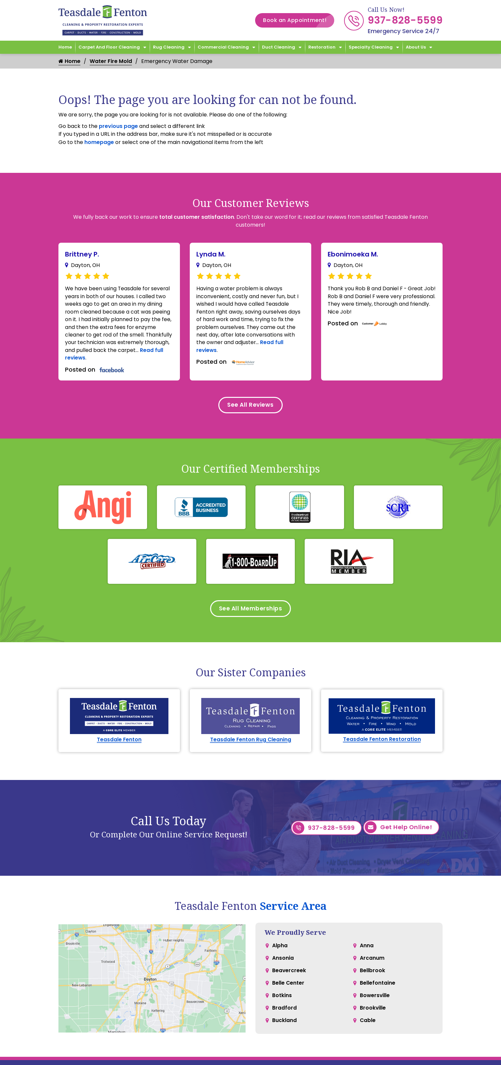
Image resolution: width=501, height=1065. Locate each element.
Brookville (373, 1016)
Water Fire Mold (111, 61)
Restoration (322, 47)
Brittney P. (82, 254)
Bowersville (375, 1003)
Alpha (280, 950)
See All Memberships (250, 612)
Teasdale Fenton (119, 744)
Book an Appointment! (298, 20)
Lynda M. (211, 254)
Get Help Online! (398, 833)
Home (65, 47)
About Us (416, 47)
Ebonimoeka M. (353, 254)
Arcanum (372, 964)
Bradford (284, 1016)
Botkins (282, 1003)
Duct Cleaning (278, 47)
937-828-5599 (405, 20)
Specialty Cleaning (371, 47)
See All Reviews (250, 408)
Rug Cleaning (169, 47)
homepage (99, 142)
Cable (368, 1029)
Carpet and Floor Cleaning (109, 47)
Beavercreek (289, 977)
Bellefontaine (377, 990)
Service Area (293, 911)
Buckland (284, 1029)
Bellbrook (372, 977)
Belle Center (288, 990)
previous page (118, 126)
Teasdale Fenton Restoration (382, 744)
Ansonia (283, 964)
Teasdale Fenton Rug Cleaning (251, 744)
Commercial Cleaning (223, 47)
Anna (367, 950)
